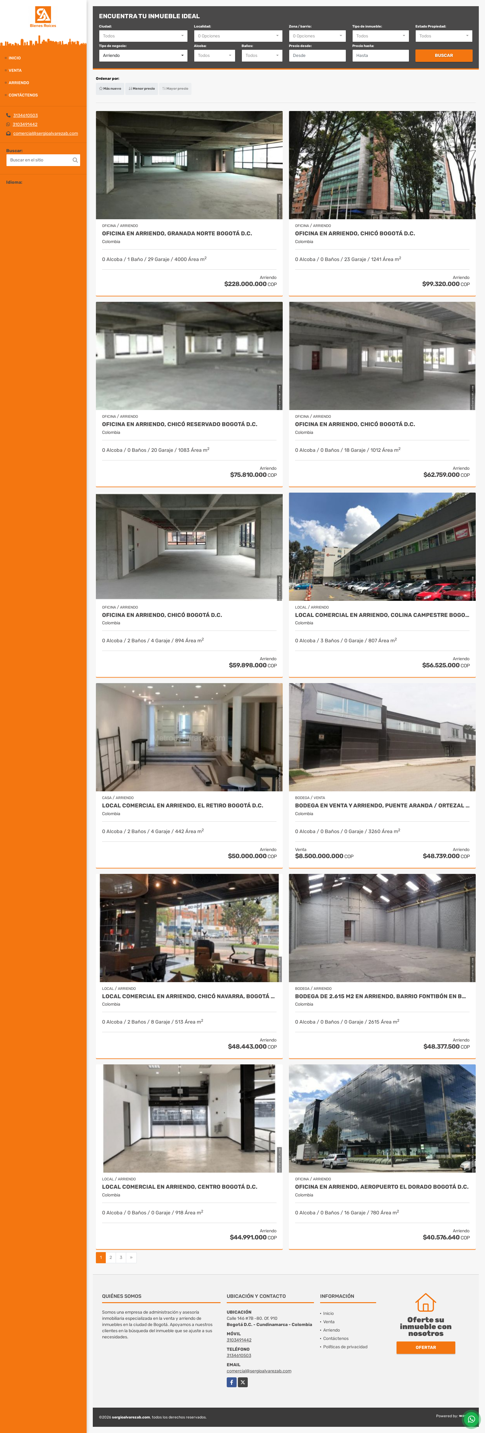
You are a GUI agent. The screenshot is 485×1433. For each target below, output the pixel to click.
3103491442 (25, 124)
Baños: (247, 46)
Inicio (15, 58)
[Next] (131, 1257)
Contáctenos (23, 95)
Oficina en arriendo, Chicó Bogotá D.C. (355, 233)
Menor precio (141, 89)
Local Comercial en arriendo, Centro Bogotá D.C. (179, 1187)
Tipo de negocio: (113, 46)
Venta (15, 70)
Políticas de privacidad (345, 1347)
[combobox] (143, 36)
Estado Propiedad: (430, 26)
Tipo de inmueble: (367, 26)
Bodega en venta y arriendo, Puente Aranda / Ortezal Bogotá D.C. (382, 805)
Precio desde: (300, 46)
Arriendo (19, 82)
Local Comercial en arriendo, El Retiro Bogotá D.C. (182, 805)
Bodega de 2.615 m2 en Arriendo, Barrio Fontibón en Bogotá (382, 996)
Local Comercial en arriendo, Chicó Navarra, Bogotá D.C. (189, 996)
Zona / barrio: (300, 26)
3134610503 (25, 115)
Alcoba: (200, 46)
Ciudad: (105, 26)
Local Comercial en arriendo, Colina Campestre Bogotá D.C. (382, 615)
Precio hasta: (363, 46)
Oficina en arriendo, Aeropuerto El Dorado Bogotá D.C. (382, 1187)
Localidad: (202, 26)
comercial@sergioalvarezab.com (45, 133)
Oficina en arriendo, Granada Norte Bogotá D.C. (177, 233)
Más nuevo (110, 89)
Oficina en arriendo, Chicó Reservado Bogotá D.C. (179, 424)
